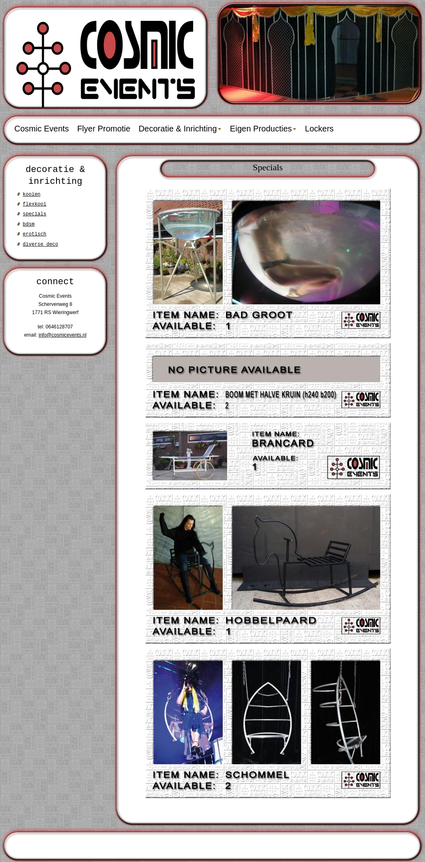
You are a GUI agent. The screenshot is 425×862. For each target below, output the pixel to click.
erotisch (35, 234)
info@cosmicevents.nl (62, 335)
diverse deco (40, 244)
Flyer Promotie (103, 128)
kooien (32, 194)
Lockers (319, 128)
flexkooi (35, 204)
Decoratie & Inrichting (177, 128)
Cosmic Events (41, 128)
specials (35, 213)
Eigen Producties (261, 128)
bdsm (29, 224)
